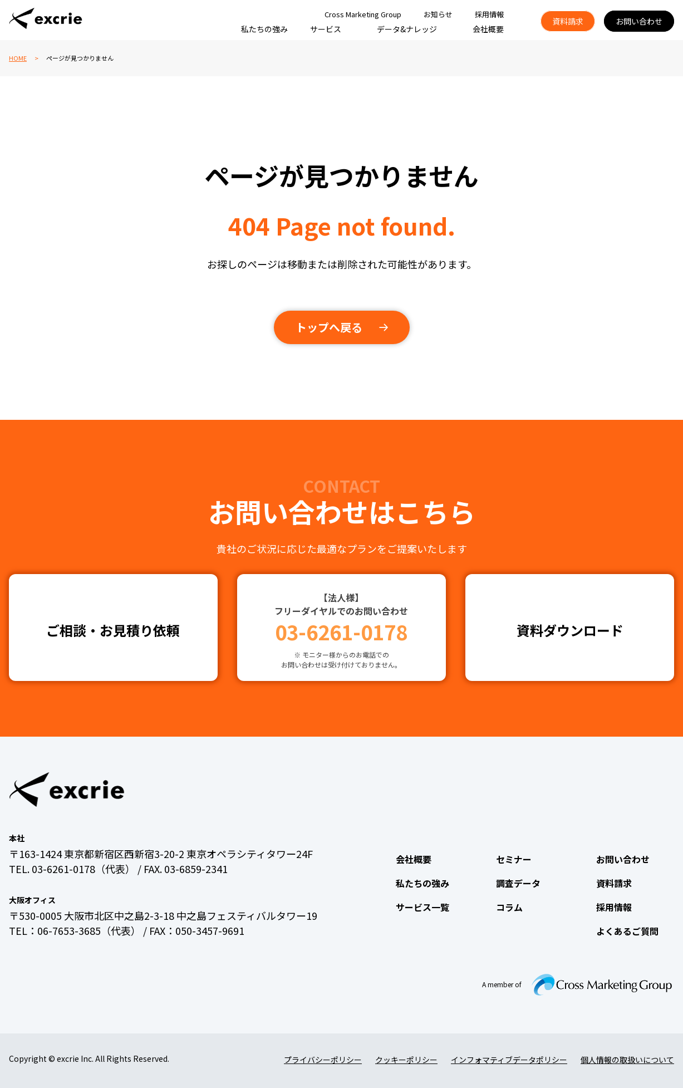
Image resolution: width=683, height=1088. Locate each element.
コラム (509, 907)
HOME (18, 57)
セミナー (514, 859)
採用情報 (489, 14)
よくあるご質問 (627, 931)
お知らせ (438, 14)
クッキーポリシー (406, 1059)
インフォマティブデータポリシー (509, 1059)
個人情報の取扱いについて (627, 1059)
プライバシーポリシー (323, 1059)
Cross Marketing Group (363, 14)
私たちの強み (264, 29)
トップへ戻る (329, 327)
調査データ (518, 883)
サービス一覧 (422, 907)
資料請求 (567, 21)
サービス (325, 29)
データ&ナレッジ (407, 29)
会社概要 (488, 29)
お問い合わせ (639, 21)
